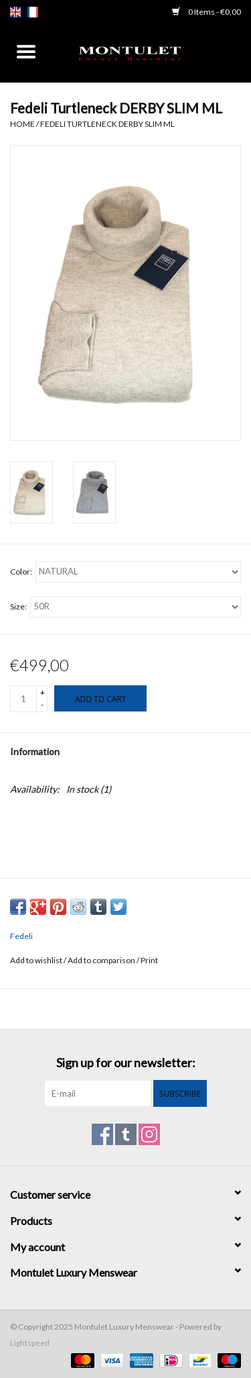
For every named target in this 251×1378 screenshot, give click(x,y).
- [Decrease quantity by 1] (42, 704)
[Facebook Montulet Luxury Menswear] (102, 1134)
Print (149, 960)
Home (22, 124)
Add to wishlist (37, 960)
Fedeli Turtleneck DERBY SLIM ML (107, 124)
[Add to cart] (100, 698)
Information (35, 751)
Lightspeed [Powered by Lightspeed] (30, 1343)
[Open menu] (26, 51)
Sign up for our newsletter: (125, 1063)
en (15, 12)
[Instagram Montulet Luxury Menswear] (149, 1134)
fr (32, 12)
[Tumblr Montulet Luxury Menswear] (126, 1134)
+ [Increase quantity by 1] (42, 692)
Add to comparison (102, 960)
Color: (21, 572)
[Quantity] (23, 698)
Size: (18, 606)
